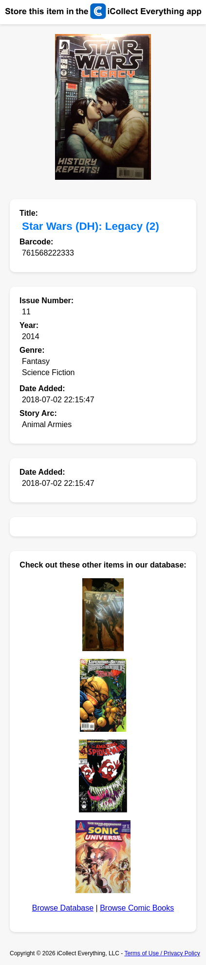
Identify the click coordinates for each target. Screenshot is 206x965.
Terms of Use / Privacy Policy (162, 953)
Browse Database (63, 908)
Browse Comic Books (137, 908)
